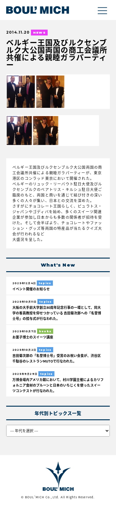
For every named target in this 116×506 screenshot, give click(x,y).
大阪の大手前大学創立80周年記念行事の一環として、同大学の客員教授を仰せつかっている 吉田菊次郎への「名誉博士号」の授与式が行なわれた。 (56, 313)
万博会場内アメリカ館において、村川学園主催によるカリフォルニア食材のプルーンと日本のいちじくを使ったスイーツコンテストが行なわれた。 (58, 385)
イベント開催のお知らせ (31, 288)
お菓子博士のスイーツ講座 (32, 336)
